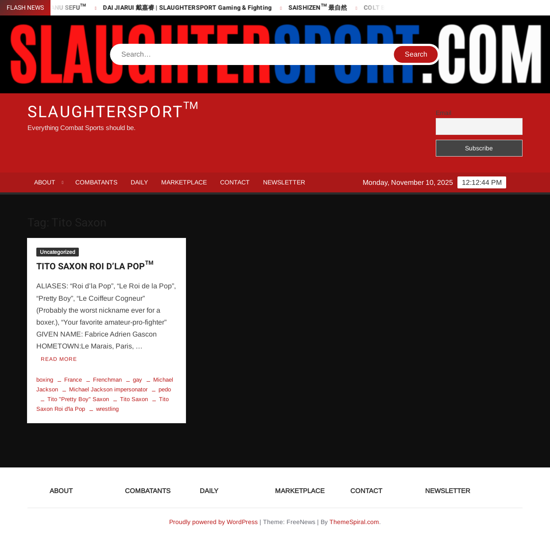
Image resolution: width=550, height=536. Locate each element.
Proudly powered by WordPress (213, 521)
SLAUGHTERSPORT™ (113, 112)
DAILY (139, 182)
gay (137, 379)
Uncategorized (57, 252)
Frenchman (107, 379)
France (73, 379)
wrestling (107, 409)
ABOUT (44, 182)
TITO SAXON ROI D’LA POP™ (94, 266)
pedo (165, 389)
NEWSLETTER (284, 182)
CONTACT (235, 182)
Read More (59, 359)
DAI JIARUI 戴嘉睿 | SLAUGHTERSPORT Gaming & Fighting (190, 7)
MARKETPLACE (184, 182)
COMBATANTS (96, 182)
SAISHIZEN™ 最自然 (320, 7)
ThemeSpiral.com (354, 521)
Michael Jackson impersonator (108, 389)
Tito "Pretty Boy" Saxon (78, 399)
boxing (44, 379)
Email (443, 112)
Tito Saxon (134, 399)
